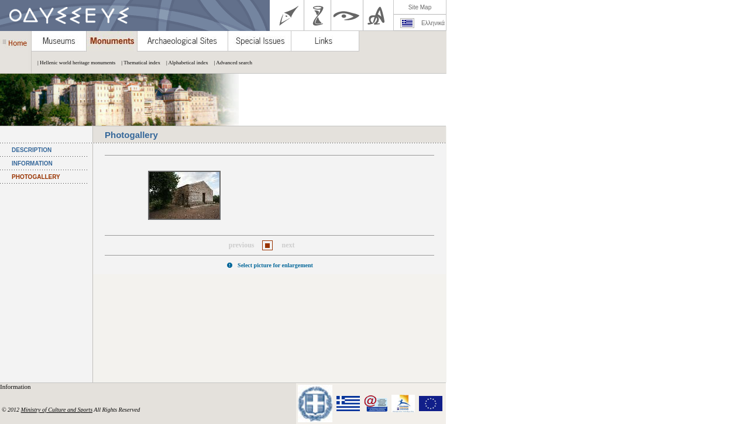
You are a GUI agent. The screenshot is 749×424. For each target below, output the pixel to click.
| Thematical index (137, 63)
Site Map (419, 7)
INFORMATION (32, 163)
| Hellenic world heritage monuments (73, 63)
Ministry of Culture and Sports (56, 409)
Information (16, 386)
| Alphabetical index (184, 63)
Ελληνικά (433, 23)
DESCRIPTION (31, 150)
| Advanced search (230, 63)
